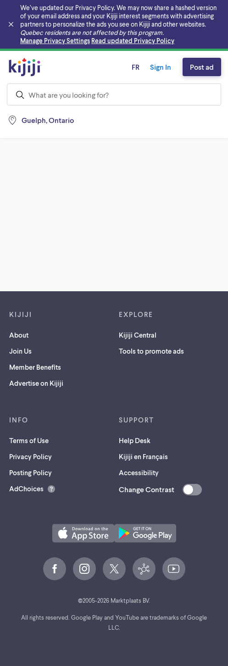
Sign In (160, 66)
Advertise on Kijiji (36, 383)
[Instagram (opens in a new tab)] (84, 568)
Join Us (20, 351)
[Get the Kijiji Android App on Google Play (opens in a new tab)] (145, 533)
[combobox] (114, 94)
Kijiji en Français (143, 456)
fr (135, 66)
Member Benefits (35, 367)
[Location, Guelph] (40, 120)
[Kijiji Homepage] (25, 67)
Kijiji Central (137, 335)
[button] (83, 533)
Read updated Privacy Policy (132, 40)
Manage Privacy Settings (55, 40)
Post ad (202, 66)
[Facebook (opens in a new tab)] (54, 568)
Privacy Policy (30, 456)
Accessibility (139, 472)
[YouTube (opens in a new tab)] (173, 568)
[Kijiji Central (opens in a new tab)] (144, 568)
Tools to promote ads (151, 351)
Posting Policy (30, 472)
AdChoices (26, 488)
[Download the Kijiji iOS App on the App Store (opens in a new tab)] (83, 533)
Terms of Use (29, 440)
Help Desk (134, 440)
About (18, 335)
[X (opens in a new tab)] (114, 568)
